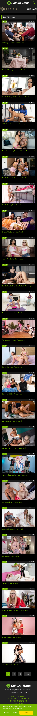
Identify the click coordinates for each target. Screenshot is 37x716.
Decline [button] (15, 713)
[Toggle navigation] (3, 3)
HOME (12, 696)
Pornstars (12, 698)
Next (27, 674)
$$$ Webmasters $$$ (18, 701)
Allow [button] (26, 713)
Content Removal (18, 703)
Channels (22, 696)
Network (25, 698)
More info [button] (6, 713)
